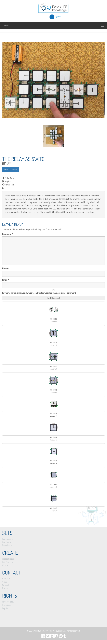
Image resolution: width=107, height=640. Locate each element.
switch (14, 169)
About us (6, 578)
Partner (5, 588)
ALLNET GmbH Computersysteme (48, 630)
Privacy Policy (8, 601)
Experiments (7, 538)
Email (5, 279)
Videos (5, 565)
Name (5, 268)
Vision (5, 581)
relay (6, 169)
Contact (5, 585)
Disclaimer (6, 605)
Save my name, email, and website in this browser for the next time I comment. (39, 292)
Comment (7, 234)
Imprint (5, 608)
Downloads (7, 545)
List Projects (7, 562)
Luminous (6, 542)
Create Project (8, 558)
